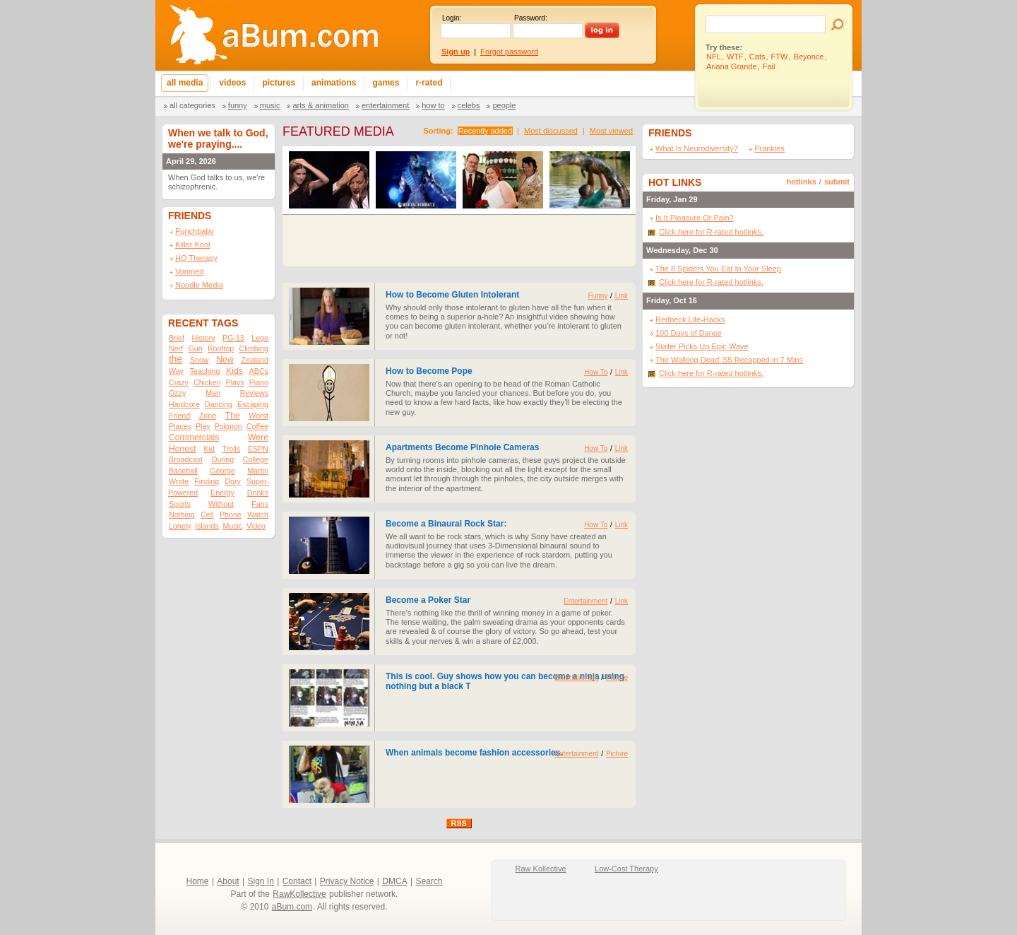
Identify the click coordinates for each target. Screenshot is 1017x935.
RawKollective (299, 894)
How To (433, 105)
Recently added (485, 131)
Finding (206, 481)
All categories (192, 105)
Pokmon (228, 426)
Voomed (189, 271)
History (203, 338)
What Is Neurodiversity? (696, 148)
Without (221, 504)
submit (837, 181)
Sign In (261, 881)
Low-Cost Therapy (626, 868)
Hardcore (184, 404)
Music (270, 105)
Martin (257, 470)
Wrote (179, 481)
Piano (258, 382)
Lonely (180, 526)
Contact (296, 881)
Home (197, 881)
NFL (713, 56)
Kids (234, 371)
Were (258, 437)
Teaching (205, 371)
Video (256, 526)
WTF (735, 56)
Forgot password (509, 51)
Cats (757, 56)
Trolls (231, 449)
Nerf (176, 348)
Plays (235, 382)
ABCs (258, 371)
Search (428, 881)
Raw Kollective (541, 868)
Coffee (257, 426)
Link (621, 296)
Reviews (254, 393)
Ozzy (177, 393)
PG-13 (233, 338)
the (175, 359)
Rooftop (221, 348)
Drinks (257, 492)
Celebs (469, 105)
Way (176, 371)
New (224, 360)
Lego (259, 338)
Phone (231, 514)
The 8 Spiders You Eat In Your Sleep (718, 268)
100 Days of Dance (688, 333)
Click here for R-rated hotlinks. (711, 232)
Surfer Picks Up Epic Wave (702, 346)
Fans (259, 504)
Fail (769, 66)
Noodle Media (199, 285)
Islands (207, 526)
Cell (207, 514)
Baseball (183, 470)
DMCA (394, 881)
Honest (182, 449)
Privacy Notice (347, 881)
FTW (779, 56)
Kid (208, 449)
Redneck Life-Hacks (690, 319)
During (223, 459)
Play (203, 426)
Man (213, 393)
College (255, 459)
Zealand (254, 359)
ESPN (258, 449)
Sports (180, 504)
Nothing (182, 514)
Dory (233, 481)
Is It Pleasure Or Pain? (694, 217)
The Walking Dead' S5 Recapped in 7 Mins (729, 359)
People (504, 105)
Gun (195, 348)
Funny (237, 105)
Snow (199, 359)
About (228, 881)
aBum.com (292, 907)
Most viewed (611, 131)
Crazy (179, 382)
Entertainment (385, 105)
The (232, 416)
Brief (176, 338)
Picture (617, 677)
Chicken (207, 382)
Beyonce (809, 56)
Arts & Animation (320, 105)
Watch (257, 514)
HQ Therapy (196, 258)
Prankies (769, 148)
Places (180, 426)
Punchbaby (194, 231)
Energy (222, 492)
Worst (258, 415)
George (222, 470)
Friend (179, 415)
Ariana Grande (731, 66)
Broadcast (186, 459)
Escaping (252, 404)
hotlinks (801, 181)
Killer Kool (192, 244)
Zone (207, 415)
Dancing (218, 404)
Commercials (194, 437)
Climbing (253, 348)
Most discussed (551, 131)
